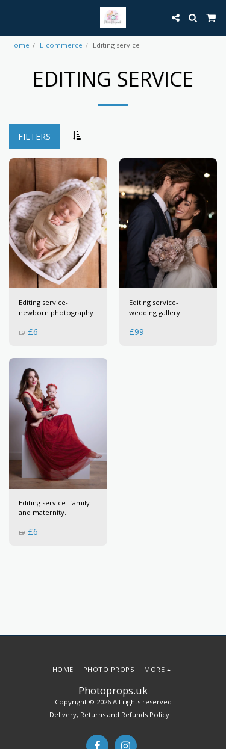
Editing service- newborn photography (56, 307)
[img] (58, 223)
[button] (13, 17)
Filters (34, 136)
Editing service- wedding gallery (154, 307)
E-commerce (61, 44)
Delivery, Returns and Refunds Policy (109, 714)
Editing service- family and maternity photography (54, 508)
